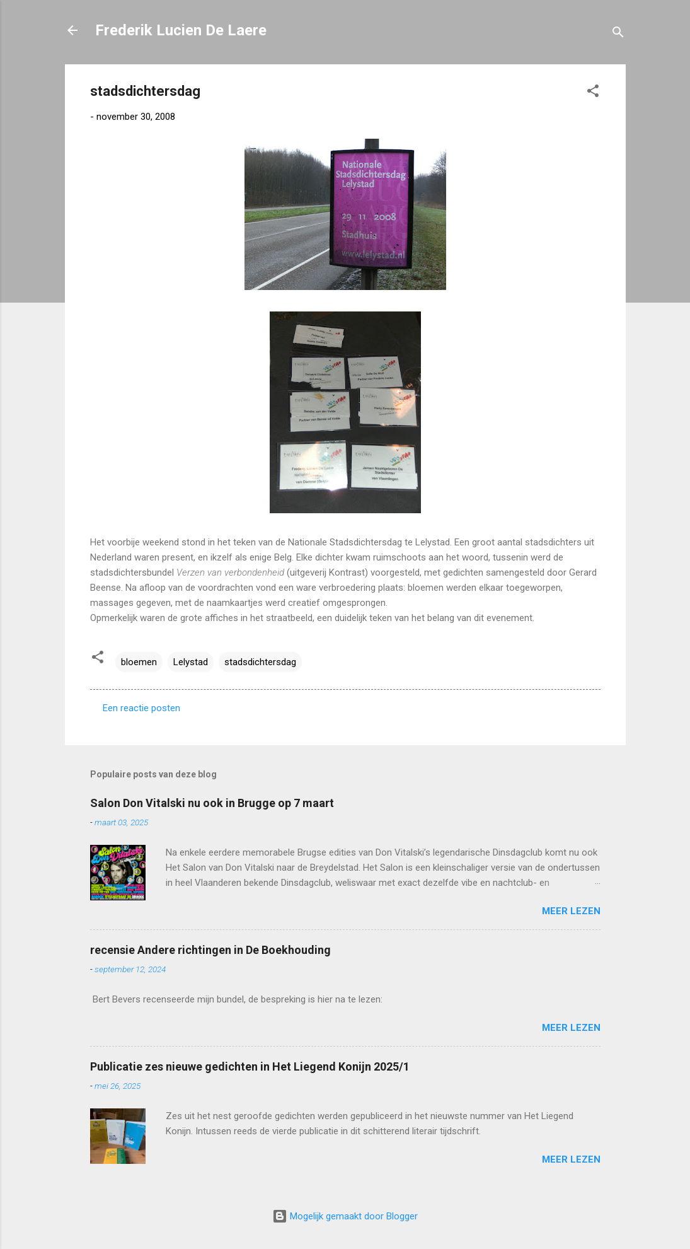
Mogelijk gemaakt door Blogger (345, 1216)
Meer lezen (571, 911)
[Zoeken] (618, 34)
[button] (593, 93)
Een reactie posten (141, 708)
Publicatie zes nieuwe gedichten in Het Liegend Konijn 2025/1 (250, 1066)
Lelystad (190, 662)
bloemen (139, 662)
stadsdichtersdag (260, 662)
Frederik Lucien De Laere (181, 30)
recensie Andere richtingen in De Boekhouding (210, 949)
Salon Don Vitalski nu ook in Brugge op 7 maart (212, 803)
